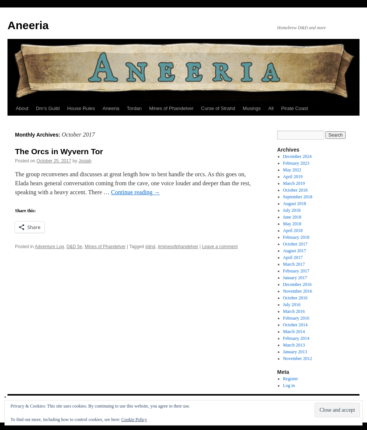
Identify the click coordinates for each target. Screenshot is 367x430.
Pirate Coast (294, 108)
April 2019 (293, 176)
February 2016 (296, 318)
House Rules (81, 108)
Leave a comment (219, 246)
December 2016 (297, 284)
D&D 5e (74, 246)
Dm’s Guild (48, 108)
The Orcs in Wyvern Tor (59, 151)
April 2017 (293, 257)
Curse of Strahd (218, 108)
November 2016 (297, 291)
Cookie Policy (134, 419)
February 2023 (296, 163)
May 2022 (292, 170)
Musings (252, 108)
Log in (289, 385)
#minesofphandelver (178, 246)
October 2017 (295, 244)
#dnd (150, 246)
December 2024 (297, 156)
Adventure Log (49, 246)
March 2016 (294, 311)
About (22, 108)
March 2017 (294, 264)
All (270, 108)
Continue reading (135, 192)
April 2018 (293, 230)
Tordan (134, 108)
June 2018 (292, 217)
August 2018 (294, 203)
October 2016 (295, 298)
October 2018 (295, 190)
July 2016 (292, 304)
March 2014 (294, 331)
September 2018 (297, 196)
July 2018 (292, 210)
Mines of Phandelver (171, 108)
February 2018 (296, 237)
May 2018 (292, 223)
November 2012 (297, 358)
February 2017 (296, 271)
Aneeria (28, 25)
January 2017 (295, 277)
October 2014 (295, 324)
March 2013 (294, 345)
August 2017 (294, 250)
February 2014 (296, 338)
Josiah (85, 161)
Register (290, 378)
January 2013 (295, 351)
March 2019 (294, 183)
